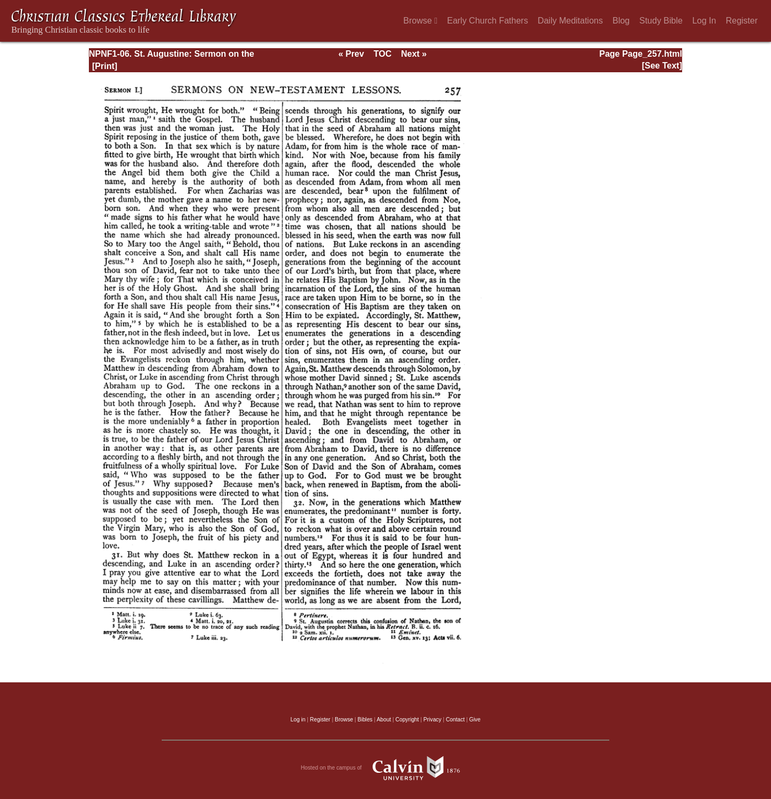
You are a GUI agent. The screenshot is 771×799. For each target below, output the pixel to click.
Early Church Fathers (487, 20)
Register (741, 20)
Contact (455, 719)
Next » (414, 53)
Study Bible (661, 20)
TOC (382, 53)
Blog (621, 20)
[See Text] (662, 65)
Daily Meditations (570, 20)
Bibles (365, 719)
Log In (704, 20)
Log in (298, 719)
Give (474, 719)
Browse (420, 20)
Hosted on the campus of (386, 768)
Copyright (407, 719)
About (383, 719)
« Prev (351, 53)
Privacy (433, 719)
